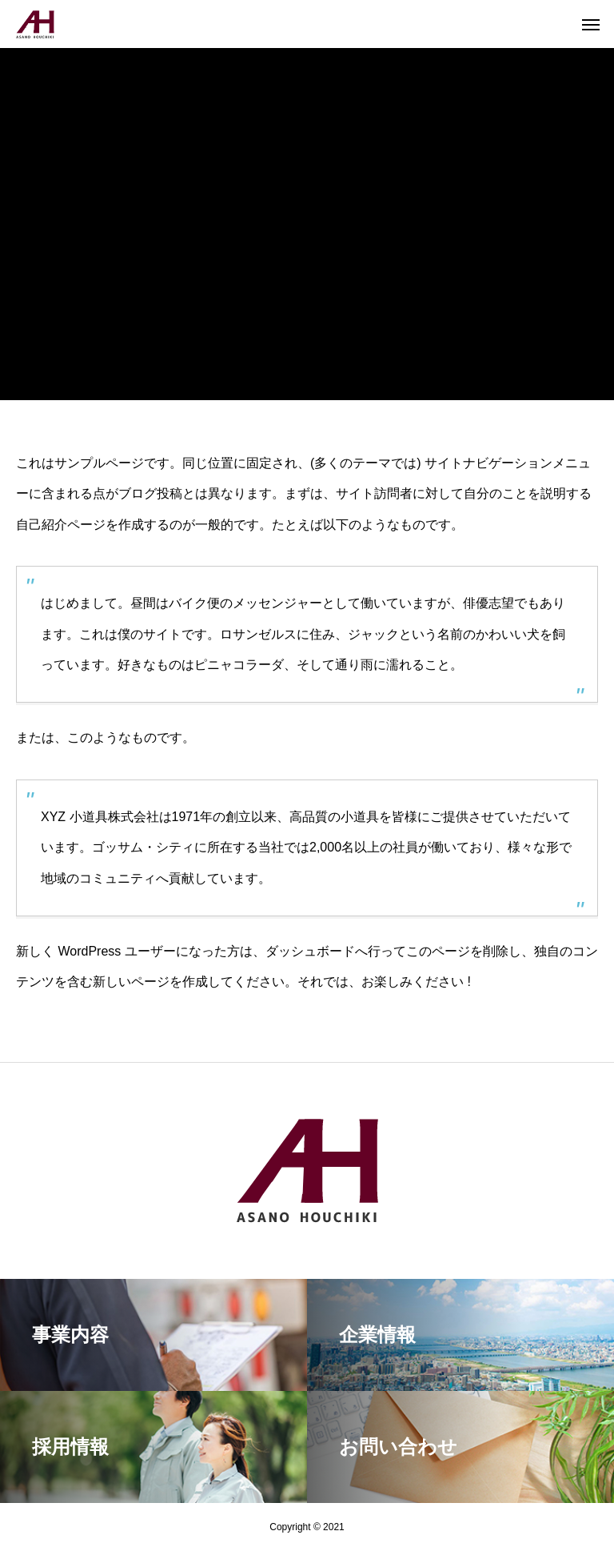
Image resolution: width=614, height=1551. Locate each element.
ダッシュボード (310, 951)
